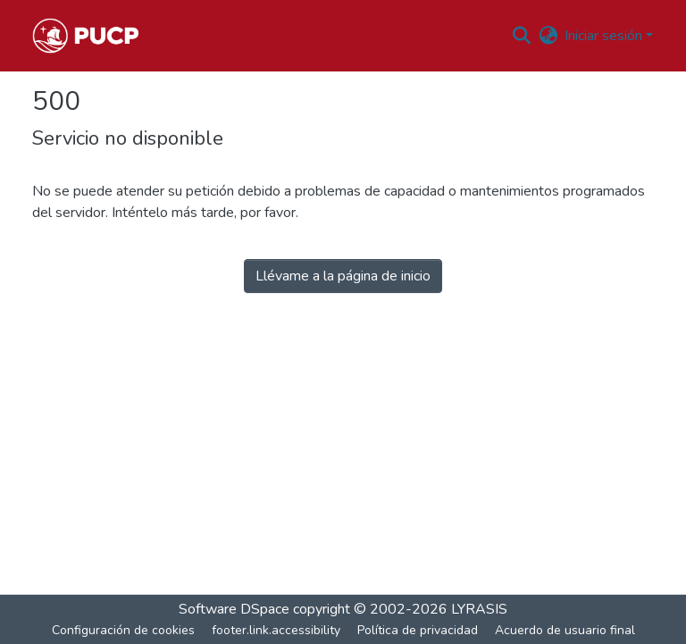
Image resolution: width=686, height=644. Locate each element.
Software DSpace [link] (234, 609)
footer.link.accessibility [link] (276, 630)
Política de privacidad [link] (417, 630)
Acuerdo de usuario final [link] (565, 630)
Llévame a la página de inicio (343, 276)
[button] (85, 36)
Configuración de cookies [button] (123, 630)
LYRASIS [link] (479, 609)
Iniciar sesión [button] (605, 36)
